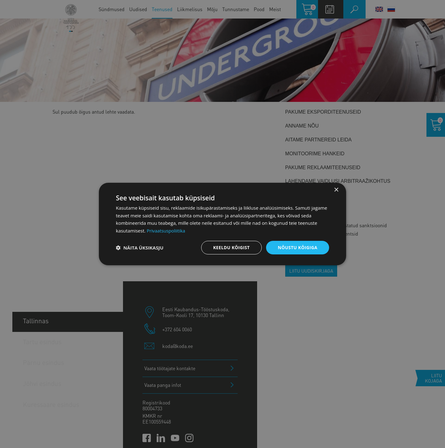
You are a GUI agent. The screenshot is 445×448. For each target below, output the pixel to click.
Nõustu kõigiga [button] (297, 247)
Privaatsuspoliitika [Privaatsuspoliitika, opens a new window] (166, 231)
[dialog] (222, 223)
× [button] (336, 189)
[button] (139, 247)
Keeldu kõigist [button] (231, 247)
